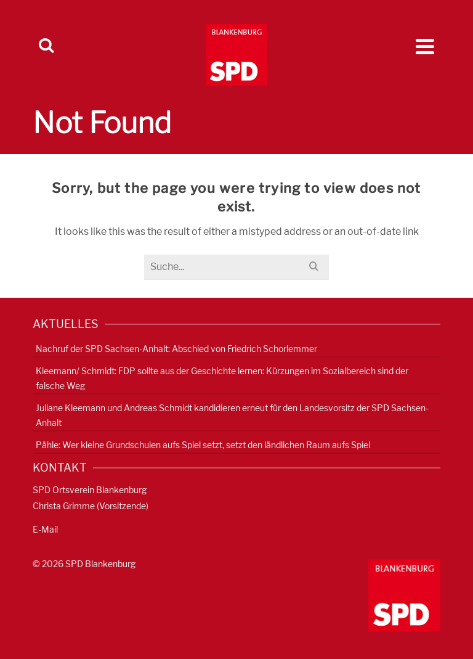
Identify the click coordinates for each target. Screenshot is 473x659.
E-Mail (45, 529)
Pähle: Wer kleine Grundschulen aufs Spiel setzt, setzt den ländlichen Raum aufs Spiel (203, 445)
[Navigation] (425, 46)
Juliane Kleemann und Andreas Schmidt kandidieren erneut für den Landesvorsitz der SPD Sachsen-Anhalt (232, 415)
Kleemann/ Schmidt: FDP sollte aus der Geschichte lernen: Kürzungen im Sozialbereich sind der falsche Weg (222, 378)
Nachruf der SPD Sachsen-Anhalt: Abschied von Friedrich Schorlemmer (176, 348)
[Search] (46, 46)
